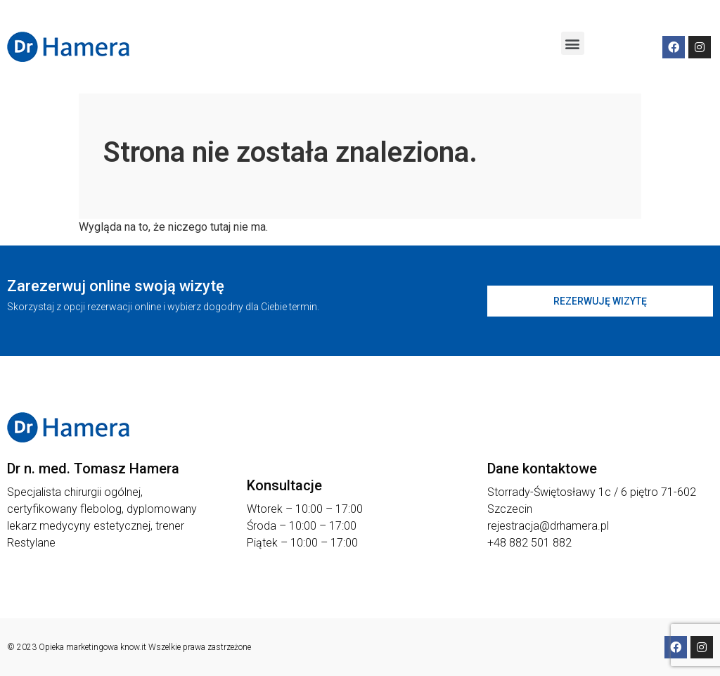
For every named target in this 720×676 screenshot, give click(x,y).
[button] (572, 43)
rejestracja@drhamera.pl (548, 525)
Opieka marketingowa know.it (92, 647)
